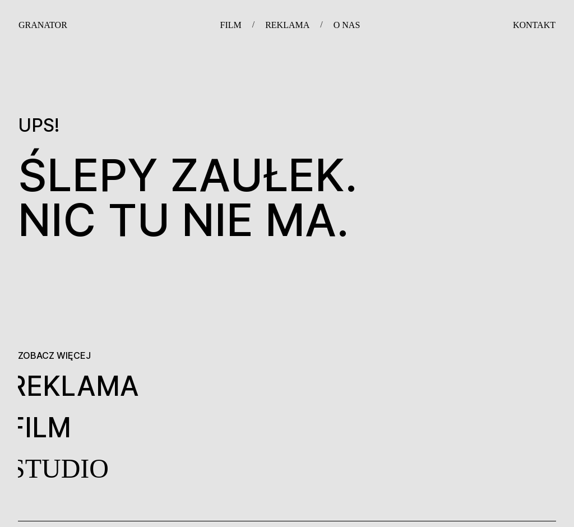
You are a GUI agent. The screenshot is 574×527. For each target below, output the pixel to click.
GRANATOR (42, 25)
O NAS (347, 25)
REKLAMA (287, 25)
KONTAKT (534, 25)
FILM (230, 25)
